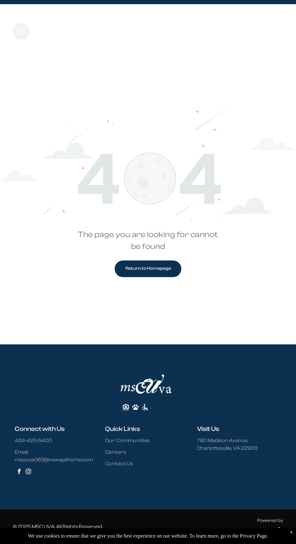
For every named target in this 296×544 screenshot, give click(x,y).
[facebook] (19, 472)
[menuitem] (131, 440)
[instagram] (28, 472)
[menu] (21, 31)
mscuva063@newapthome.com (54, 460)
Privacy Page (253, 536)
